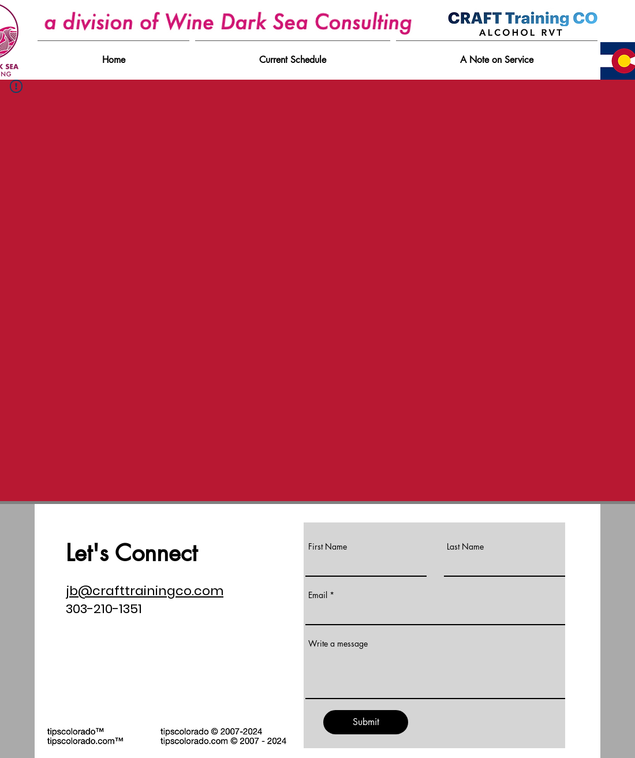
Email (317, 595)
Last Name (465, 547)
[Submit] (365, 722)
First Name (327, 547)
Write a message (338, 644)
